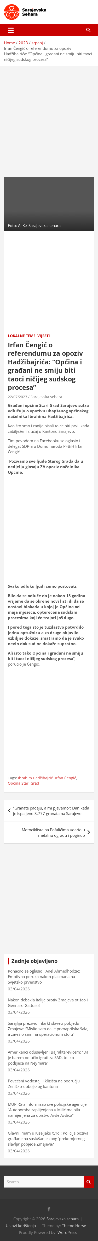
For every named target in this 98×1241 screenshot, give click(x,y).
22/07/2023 (17, 396)
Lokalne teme (22, 335)
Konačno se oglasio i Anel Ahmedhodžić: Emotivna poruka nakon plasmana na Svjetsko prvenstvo (44, 976)
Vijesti (43, 335)
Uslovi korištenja (21, 1225)
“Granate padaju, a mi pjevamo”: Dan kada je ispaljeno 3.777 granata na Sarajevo (51, 810)
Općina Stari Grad (23, 783)
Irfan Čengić (65, 777)
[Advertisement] (49, 117)
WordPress (67, 1232)
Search (89, 1182)
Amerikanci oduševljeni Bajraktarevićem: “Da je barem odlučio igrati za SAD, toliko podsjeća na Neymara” (48, 1057)
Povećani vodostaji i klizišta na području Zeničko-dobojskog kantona (44, 1083)
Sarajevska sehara (46, 396)
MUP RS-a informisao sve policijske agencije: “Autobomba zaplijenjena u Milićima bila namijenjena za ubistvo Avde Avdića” (48, 1110)
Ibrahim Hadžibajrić (35, 777)
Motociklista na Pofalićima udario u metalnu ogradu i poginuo (53, 832)
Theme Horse (74, 1225)
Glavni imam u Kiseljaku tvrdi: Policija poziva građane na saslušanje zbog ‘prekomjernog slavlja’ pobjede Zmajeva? (48, 1138)
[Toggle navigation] (11, 30)
